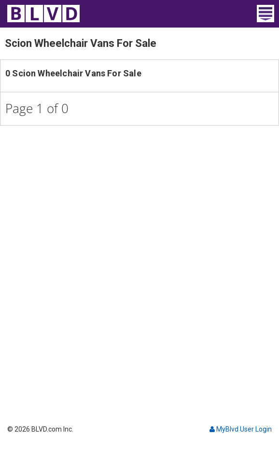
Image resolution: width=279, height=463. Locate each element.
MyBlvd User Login (240, 429)
